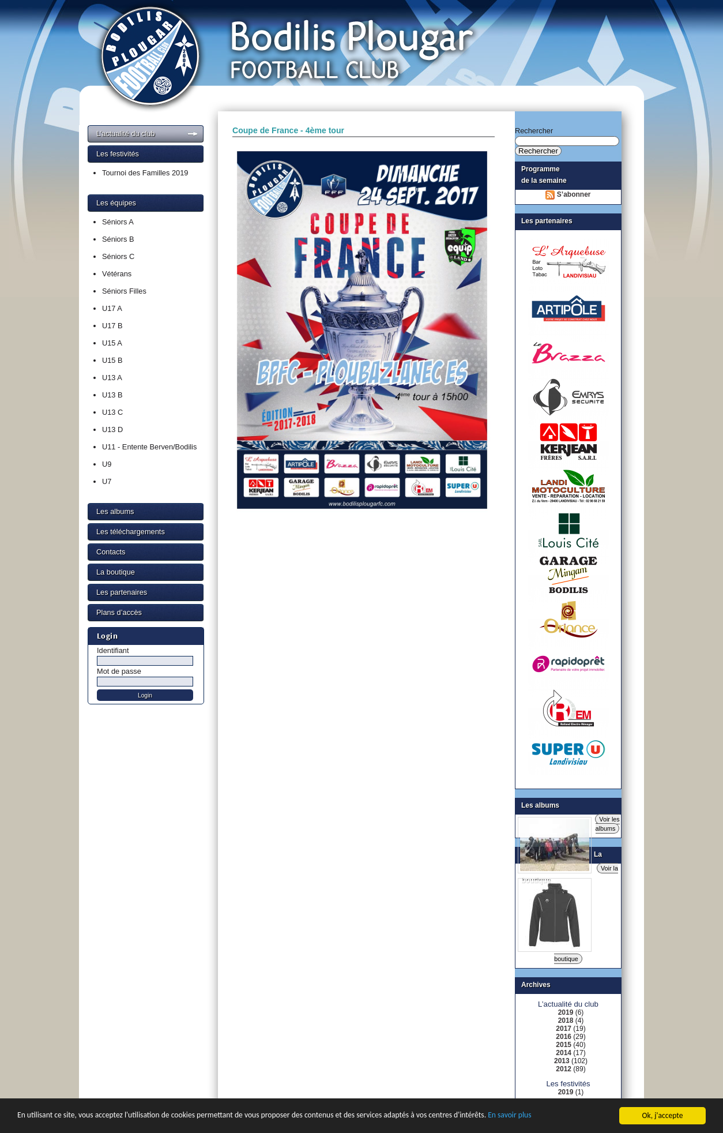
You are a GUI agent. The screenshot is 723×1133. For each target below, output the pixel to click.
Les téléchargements (130, 531)
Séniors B (118, 239)
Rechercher (534, 130)
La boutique (115, 572)
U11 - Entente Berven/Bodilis (149, 446)
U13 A (112, 377)
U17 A (112, 308)
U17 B (112, 325)
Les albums (115, 511)
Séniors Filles (124, 291)
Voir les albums (608, 824)
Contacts (111, 551)
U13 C (112, 412)
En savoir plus (509, 1116)
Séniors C (118, 256)
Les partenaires (121, 592)
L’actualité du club (125, 133)
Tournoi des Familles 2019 (145, 172)
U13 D (112, 429)
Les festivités (117, 153)
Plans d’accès (119, 612)
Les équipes (116, 202)
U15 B (112, 360)
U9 (106, 464)
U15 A (112, 343)
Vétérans (116, 273)
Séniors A (118, 221)
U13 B (112, 395)
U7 (106, 481)
